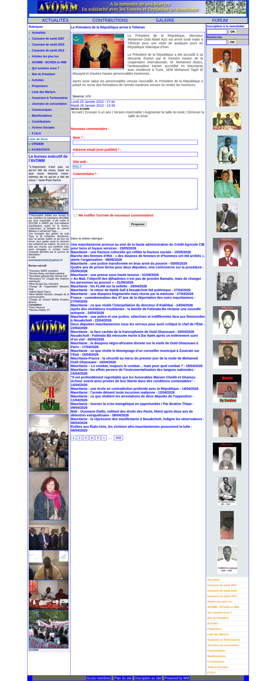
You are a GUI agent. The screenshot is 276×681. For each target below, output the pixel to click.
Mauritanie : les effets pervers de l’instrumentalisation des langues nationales (132, 370)
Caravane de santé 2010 (46, 44)
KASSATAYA (41, 149)
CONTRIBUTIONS (110, 20)
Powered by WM (177, 678)
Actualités (37, 32)
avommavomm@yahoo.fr (46, 260)
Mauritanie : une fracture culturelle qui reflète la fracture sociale (121, 252)
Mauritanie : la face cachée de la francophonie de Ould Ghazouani (123, 332)
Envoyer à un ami (98, 112)
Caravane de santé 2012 (46, 50)
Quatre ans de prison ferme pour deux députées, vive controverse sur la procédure (136, 267)
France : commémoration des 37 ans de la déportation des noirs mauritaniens (132, 297)
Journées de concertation (48, 104)
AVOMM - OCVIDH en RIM (47, 62)
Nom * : (78, 137)
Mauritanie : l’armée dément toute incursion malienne (113, 392)
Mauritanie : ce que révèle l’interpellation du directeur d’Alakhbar (122, 305)
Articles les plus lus (44, 56)
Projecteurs (38, 86)
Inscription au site (148, 678)
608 (118, 438)
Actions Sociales (42, 127)
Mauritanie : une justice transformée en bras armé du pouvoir (119, 263)
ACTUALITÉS (55, 20)
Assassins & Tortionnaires (48, 98)
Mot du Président (42, 74)
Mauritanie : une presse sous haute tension (105, 275)
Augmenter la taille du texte (165, 112)
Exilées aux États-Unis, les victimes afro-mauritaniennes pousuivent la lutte (130, 426)
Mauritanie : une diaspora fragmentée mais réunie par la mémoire (122, 294)
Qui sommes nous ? (44, 68)
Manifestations (40, 115)
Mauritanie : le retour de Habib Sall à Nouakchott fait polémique (121, 290)
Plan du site (123, 678)
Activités (36, 80)
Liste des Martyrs (42, 92)
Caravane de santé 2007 (46, 38)
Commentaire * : (85, 174)
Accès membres (99, 678)
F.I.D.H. (35, 133)
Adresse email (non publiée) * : (97, 150)
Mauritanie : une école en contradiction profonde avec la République (125, 389)
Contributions (40, 121)
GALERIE (165, 20)
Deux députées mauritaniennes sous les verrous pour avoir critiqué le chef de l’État (137, 324)
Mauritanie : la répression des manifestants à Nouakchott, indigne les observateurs (136, 419)
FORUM (220, 20)
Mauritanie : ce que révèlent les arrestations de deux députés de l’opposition (131, 396)
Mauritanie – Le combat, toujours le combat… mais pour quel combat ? (127, 366)
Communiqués (40, 109)
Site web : (80, 162)
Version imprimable (128, 112)
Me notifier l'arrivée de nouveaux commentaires (116, 215)
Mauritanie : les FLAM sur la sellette (99, 286)
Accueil (77, 112)
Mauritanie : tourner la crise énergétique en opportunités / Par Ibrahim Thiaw (131, 404)
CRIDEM (38, 144)
